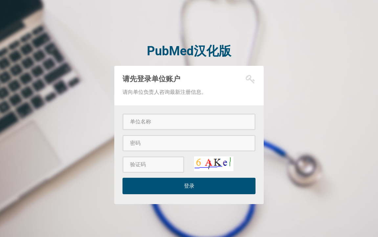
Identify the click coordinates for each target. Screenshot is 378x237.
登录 (189, 186)
